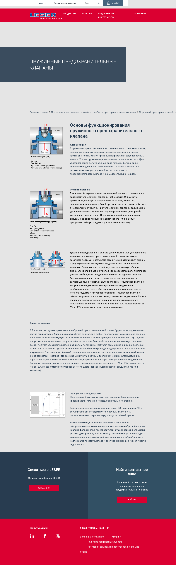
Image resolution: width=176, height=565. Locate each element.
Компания (141, 13)
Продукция (69, 13)
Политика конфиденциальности (105, 541)
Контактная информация (83, 4)
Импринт (116, 536)
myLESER (136, 4)
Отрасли (87, 13)
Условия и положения (92, 536)
